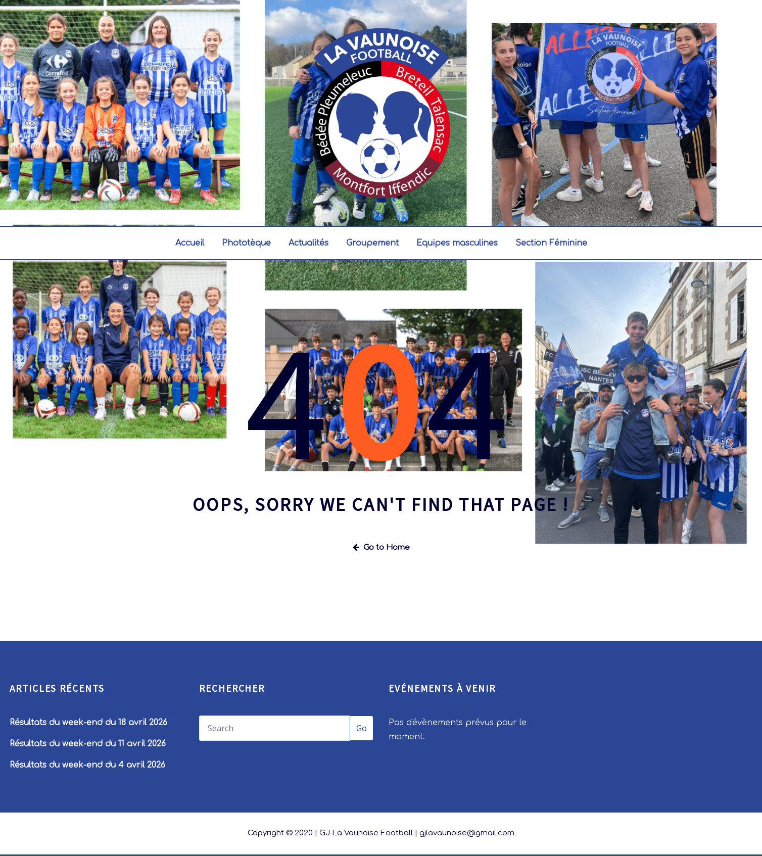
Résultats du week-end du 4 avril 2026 (87, 765)
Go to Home (381, 547)
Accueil (189, 243)
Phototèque (246, 243)
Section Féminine (551, 243)
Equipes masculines (457, 243)
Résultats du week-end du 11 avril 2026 (88, 743)
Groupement (372, 243)
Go (361, 728)
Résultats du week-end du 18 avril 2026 (88, 722)
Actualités (308, 243)
